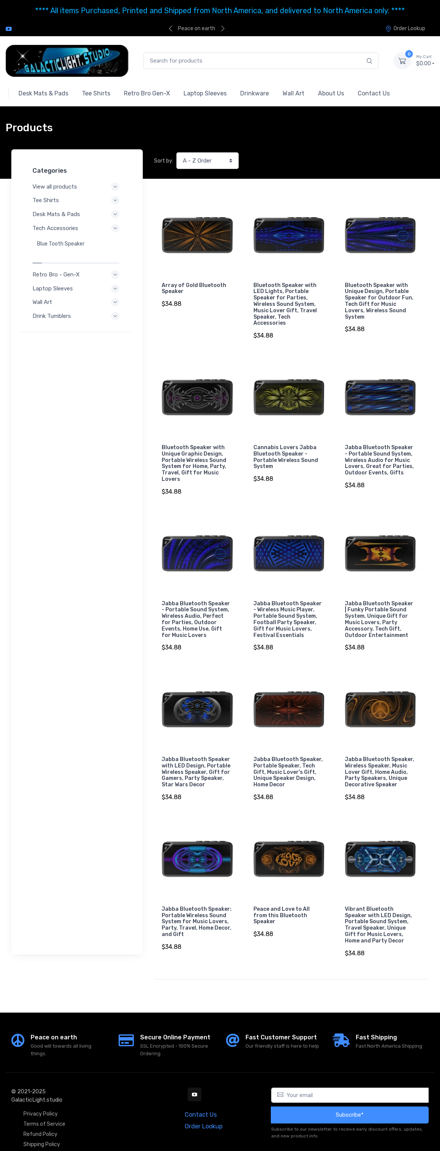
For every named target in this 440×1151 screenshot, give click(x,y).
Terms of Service (44, 1108)
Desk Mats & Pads (77, 214)
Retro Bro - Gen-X (77, 259)
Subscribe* (350, 1099)
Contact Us (201, 1099)
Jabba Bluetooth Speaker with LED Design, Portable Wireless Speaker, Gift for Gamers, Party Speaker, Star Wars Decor (196, 762)
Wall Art (77, 286)
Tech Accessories (77, 228)
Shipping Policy (41, 1129)
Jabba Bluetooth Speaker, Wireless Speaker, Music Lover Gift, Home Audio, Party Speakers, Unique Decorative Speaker (379, 762)
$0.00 (425, 60)
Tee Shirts (77, 200)
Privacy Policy (40, 1098)
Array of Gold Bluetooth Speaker (194, 288)
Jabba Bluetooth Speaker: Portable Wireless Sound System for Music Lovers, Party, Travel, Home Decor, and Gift (197, 909)
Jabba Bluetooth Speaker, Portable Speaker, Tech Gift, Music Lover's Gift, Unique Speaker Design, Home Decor (288, 762)
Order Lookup (405, 28)
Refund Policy (40, 1119)
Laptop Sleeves (77, 273)
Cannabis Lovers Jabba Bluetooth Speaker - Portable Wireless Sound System (285, 454)
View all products (77, 187)
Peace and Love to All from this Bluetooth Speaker (281, 903)
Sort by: (163, 161)
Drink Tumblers (77, 300)
